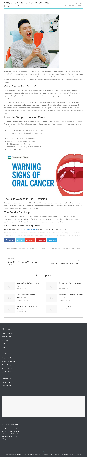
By (60, 248)
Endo (27, 248)
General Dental (34, 248)
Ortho (41, 248)
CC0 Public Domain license (28, 229)
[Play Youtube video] (43, 174)
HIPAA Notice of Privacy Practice (58, 455)
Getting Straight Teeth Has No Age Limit (28, 284)
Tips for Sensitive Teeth (67, 306)
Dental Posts (21, 248)
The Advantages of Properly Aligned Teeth (27, 296)
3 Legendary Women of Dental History (70, 284)
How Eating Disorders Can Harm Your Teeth (71, 296)
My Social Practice (43, 455)
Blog (15, 248)
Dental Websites (31, 455)
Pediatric (45, 248)
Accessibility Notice (75, 455)
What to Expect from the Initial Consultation (28, 307)
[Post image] (9, 286)
